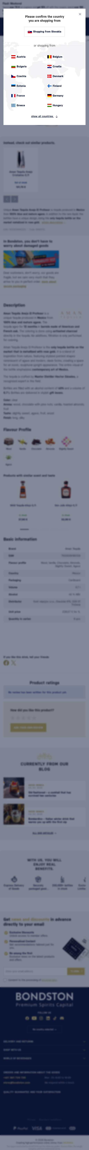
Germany (55, 95)
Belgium (54, 56)
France (18, 95)
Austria (18, 56)
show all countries (44, 116)
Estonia (18, 86)
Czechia (18, 76)
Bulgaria (19, 66)
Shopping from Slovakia (44, 31)
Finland (54, 86)
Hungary (55, 105)
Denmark (55, 76)
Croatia (54, 66)
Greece (18, 105)
